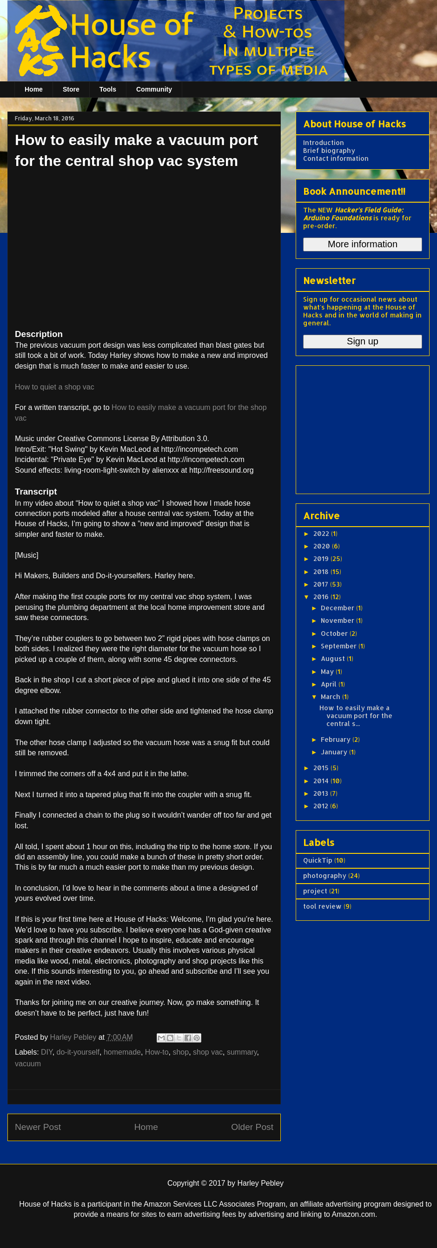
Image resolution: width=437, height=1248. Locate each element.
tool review (322, 906)
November (338, 620)
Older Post (252, 1127)
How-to (157, 1052)
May (328, 671)
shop (180, 1052)
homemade (122, 1052)
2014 (322, 781)
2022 (322, 533)
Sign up (362, 341)
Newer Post (38, 1127)
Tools (107, 89)
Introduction (323, 142)
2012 (321, 806)
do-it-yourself (78, 1052)
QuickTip (317, 860)
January (335, 752)
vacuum (28, 1064)
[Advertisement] (361, 427)
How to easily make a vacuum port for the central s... (355, 715)
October (335, 633)
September (339, 646)
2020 (322, 546)
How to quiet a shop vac (54, 387)
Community (154, 89)
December (338, 608)
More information (362, 244)
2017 (321, 584)
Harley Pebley (74, 1037)
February (336, 739)
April (329, 684)
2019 (322, 558)
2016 (322, 597)
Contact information (336, 158)
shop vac (208, 1052)
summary (242, 1052)
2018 (322, 571)
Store (71, 89)
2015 (322, 768)
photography (324, 875)
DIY (47, 1052)
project (315, 891)
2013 (321, 793)
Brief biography (329, 150)
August (334, 658)
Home (34, 89)
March (331, 696)
